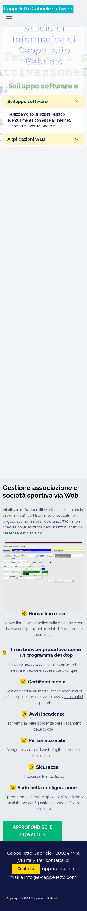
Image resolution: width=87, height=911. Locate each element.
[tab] (43, 101)
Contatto (25, 869)
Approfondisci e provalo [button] (33, 831)
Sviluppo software (27, 101)
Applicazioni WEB (26, 139)
